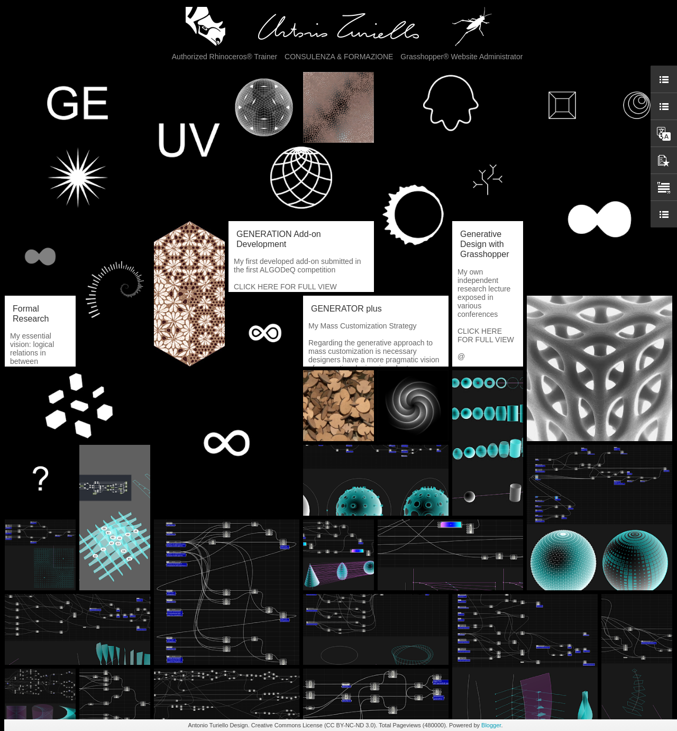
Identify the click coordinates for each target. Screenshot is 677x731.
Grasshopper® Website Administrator (461, 56)
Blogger (491, 725)
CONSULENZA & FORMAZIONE (339, 56)
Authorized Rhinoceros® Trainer (224, 56)
